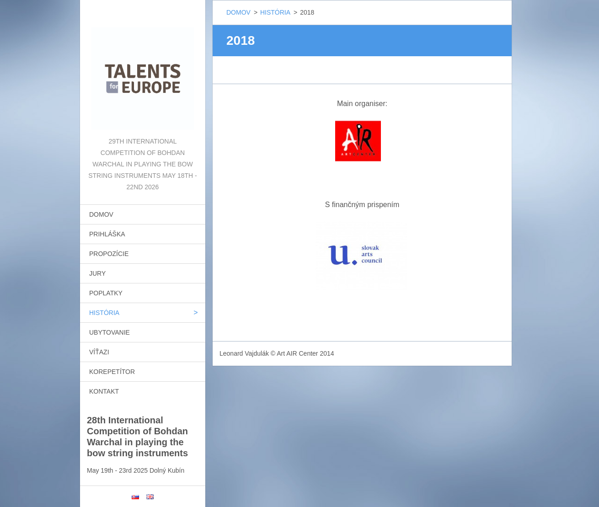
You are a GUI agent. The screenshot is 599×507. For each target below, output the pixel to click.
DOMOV (101, 214)
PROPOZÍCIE (108, 253)
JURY (97, 273)
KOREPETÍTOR (112, 371)
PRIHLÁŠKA (107, 234)
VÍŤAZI (99, 352)
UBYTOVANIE (109, 332)
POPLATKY (106, 293)
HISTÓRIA (104, 312)
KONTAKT (104, 391)
